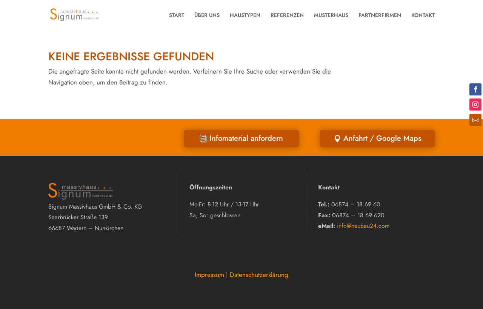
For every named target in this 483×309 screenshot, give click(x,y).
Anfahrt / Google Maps (382, 138)
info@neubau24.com (363, 225)
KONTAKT (423, 15)
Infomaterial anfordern (246, 138)
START (176, 15)
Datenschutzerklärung (259, 274)
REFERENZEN (287, 15)
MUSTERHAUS (331, 15)
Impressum (209, 274)
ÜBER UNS (207, 15)
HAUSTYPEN (245, 15)
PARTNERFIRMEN (379, 15)
